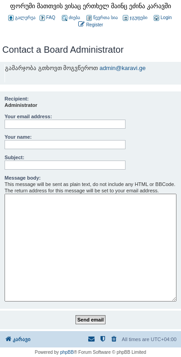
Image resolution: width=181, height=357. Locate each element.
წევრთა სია (102, 18)
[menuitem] (161, 18)
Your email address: (28, 116)
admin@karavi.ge (123, 68)
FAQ (47, 18)
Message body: (22, 178)
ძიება (71, 18)
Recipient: (17, 98)
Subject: (14, 157)
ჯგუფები (135, 18)
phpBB (67, 352)
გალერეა (21, 18)
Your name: (18, 137)
